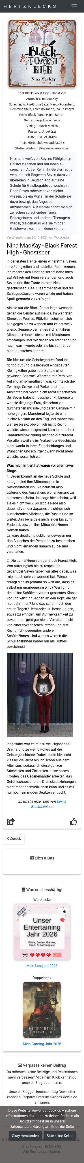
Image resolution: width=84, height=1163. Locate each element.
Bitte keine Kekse (60, 1136)
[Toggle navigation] (74, 6)
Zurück (14, 838)
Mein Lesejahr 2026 (42, 966)
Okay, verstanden (25, 1136)
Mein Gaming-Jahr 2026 (42, 1044)
